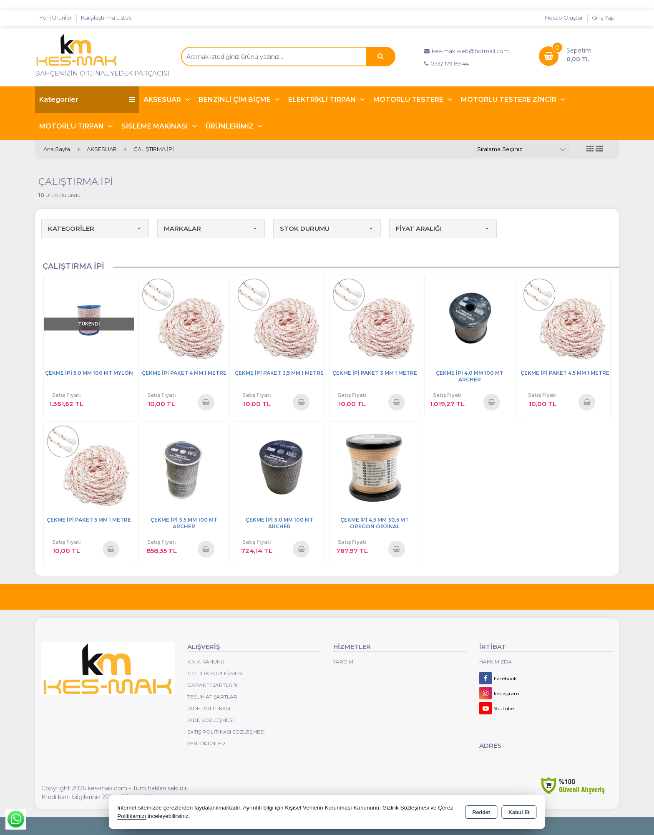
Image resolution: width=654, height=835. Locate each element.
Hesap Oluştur (564, 17)
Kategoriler (87, 99)
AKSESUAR (163, 99)
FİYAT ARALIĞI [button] (443, 228)
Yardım (343, 661)
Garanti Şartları (212, 685)
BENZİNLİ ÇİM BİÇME (235, 99)
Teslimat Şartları (213, 697)
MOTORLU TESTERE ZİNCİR (509, 99)
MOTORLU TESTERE (409, 99)
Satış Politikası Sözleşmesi (226, 732)
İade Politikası (208, 708)
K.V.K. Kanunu (205, 661)
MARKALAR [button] (211, 228)
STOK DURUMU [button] (327, 228)
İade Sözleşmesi (210, 720)
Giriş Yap (603, 17)
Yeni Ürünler (206, 743)
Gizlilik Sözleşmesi (215, 673)
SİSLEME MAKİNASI (155, 126)
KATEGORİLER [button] (95, 228)
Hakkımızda (495, 661)
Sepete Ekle (205, 402)
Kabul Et (519, 812)
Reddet (481, 812)
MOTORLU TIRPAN (72, 126)
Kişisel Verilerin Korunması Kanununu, (333, 808)
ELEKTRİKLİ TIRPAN (322, 99)
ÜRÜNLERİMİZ (230, 126)
